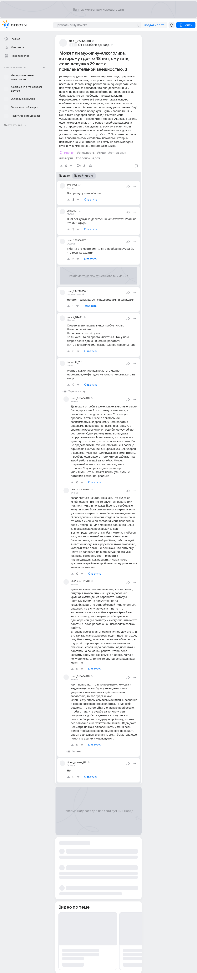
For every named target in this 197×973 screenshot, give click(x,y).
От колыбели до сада (93, 45)
